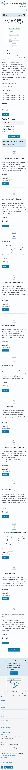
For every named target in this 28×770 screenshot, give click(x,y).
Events (2, 711)
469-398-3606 (4, 742)
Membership (4, 704)
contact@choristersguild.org (9, 748)
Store (2, 716)
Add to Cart (5, 115)
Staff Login (4, 757)
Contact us (14, 673)
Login (18, 6)
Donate (3, 700)
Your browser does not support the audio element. (13, 123)
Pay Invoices (24, 6)
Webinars (3, 724)
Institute (3, 707)
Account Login (5, 720)
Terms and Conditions (7, 762)
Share (14, 47)
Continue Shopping (14, 136)
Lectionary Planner (6, 727)
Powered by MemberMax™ (8, 755)
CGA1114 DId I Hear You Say (10, 132)
